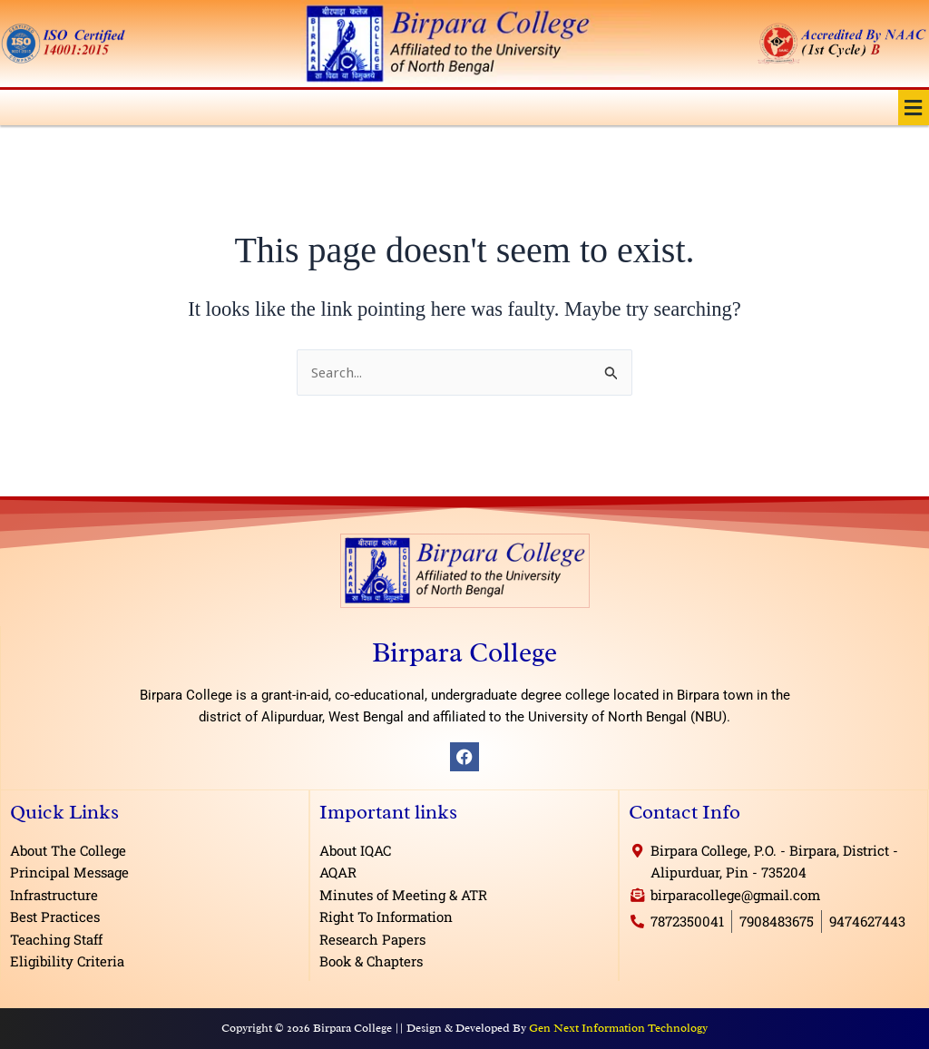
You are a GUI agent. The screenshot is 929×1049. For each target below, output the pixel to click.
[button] (913, 107)
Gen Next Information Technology (618, 1027)
